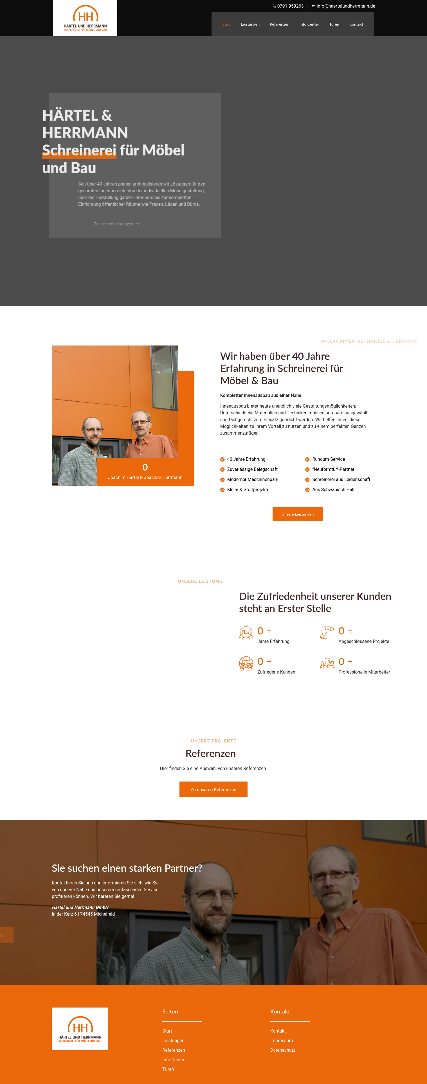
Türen (334, 24)
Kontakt (356, 24)
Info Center (309, 24)
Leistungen (250, 24)
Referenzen (279, 24)
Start (226, 24)
